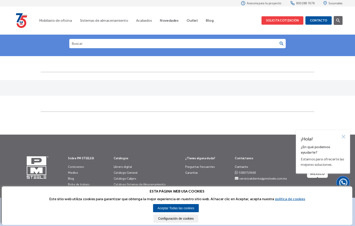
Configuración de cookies (176, 218)
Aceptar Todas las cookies (176, 208)
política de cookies (290, 199)
